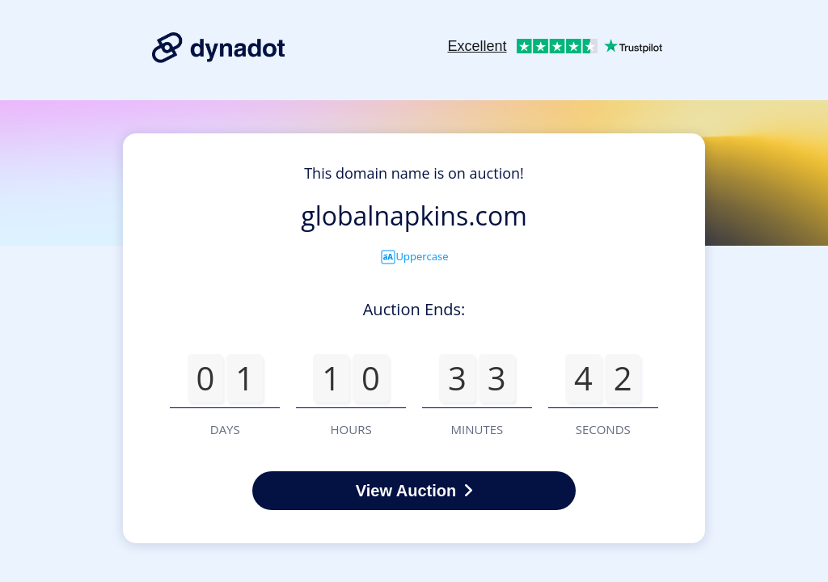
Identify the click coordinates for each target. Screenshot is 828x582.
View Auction (414, 491)
